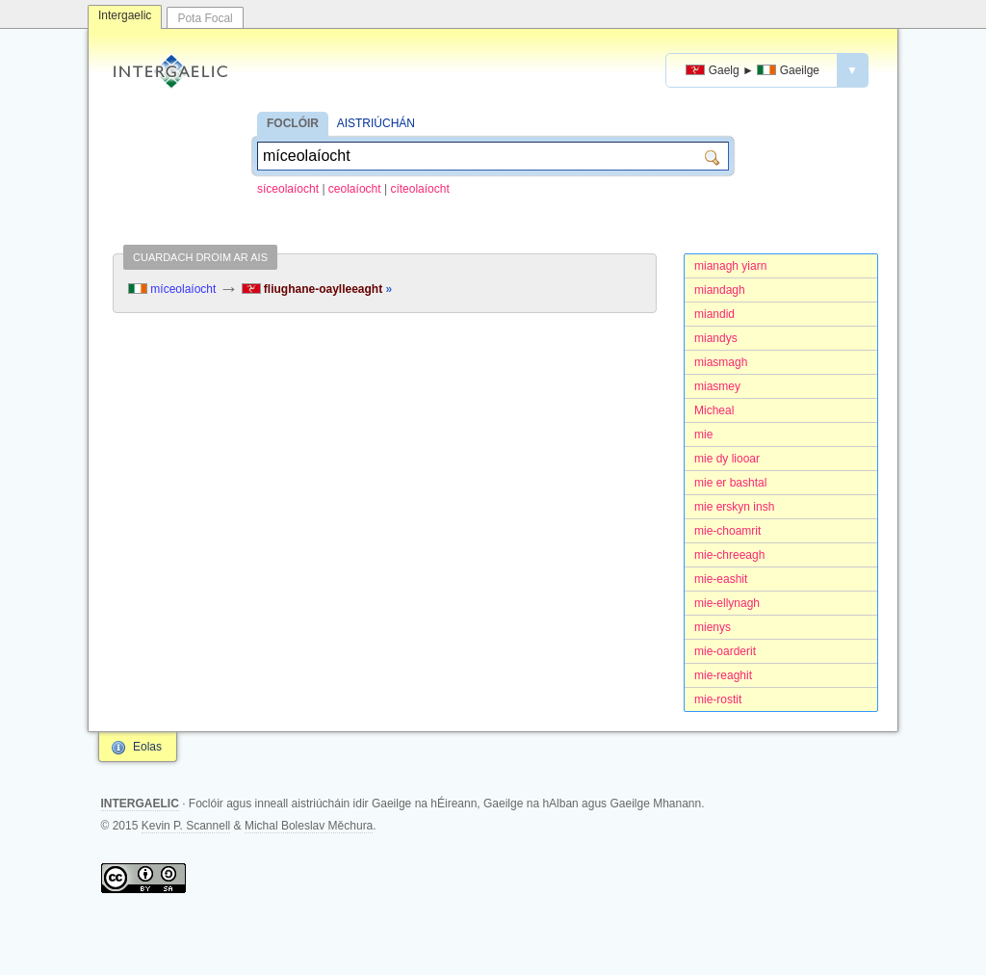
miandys (716, 338)
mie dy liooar (727, 458)
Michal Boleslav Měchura (309, 825)
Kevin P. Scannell (186, 825)
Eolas (147, 746)
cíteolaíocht (419, 189)
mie (703, 434)
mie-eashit (720, 579)
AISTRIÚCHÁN (376, 123)
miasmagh (720, 362)
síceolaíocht (288, 189)
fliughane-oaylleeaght (317, 289)
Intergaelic (124, 15)
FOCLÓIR (293, 123)
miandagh (719, 290)
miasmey (717, 386)
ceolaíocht (354, 189)
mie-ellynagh (727, 603)
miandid (714, 314)
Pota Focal (204, 18)
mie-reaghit (723, 675)
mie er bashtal (730, 482)
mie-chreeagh (729, 555)
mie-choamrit (727, 531)
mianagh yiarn (730, 266)
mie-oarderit (725, 651)
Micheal (714, 410)
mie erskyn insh (734, 507)
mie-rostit (717, 699)
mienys (712, 627)
